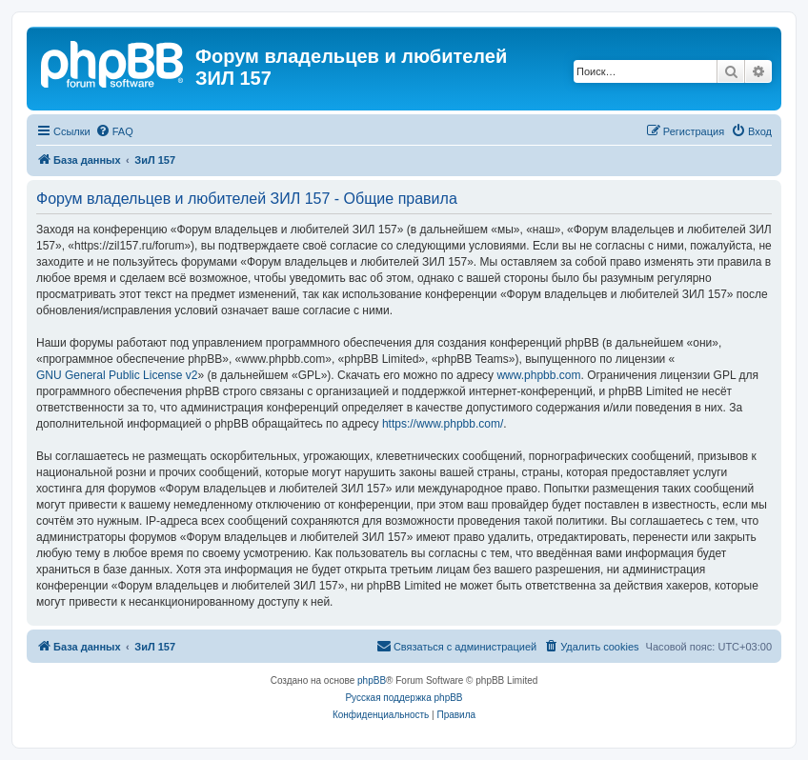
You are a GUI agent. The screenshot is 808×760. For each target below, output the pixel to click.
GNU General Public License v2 (116, 375)
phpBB (371, 680)
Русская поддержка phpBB (403, 697)
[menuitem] (114, 131)
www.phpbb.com (538, 375)
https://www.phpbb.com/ (442, 423)
